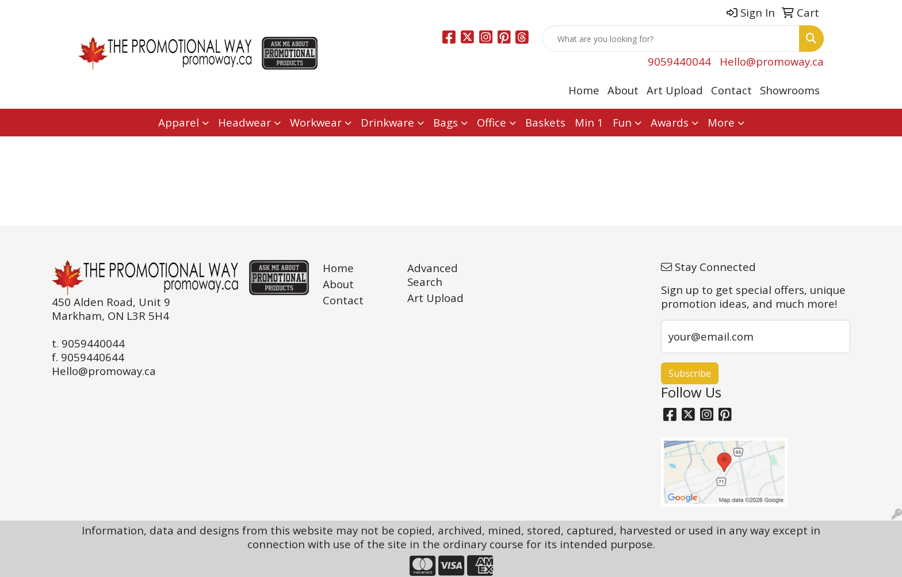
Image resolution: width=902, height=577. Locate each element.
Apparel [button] (178, 122)
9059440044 (679, 61)
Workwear (316, 122)
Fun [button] (622, 122)
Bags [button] (445, 122)
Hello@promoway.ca (772, 61)
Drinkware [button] (387, 122)
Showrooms (790, 90)
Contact (731, 90)
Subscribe (689, 373)
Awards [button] (670, 122)
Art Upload (675, 90)
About (623, 90)
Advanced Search (432, 275)
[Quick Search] (671, 38)
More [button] (721, 122)
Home (583, 90)
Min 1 (589, 122)
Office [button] (491, 122)
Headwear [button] (244, 122)
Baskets (545, 122)
